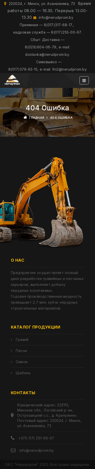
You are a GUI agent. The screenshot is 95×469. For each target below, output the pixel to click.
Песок (21, 351)
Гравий (22, 339)
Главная (36, 117)
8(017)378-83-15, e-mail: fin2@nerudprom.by (47, 69)
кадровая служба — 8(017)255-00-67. (47, 32)
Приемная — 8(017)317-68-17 (46, 25)
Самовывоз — (48, 62)
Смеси (21, 362)
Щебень (23, 373)
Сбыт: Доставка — (48, 40)
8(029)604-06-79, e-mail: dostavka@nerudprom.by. (47, 51)
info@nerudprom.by (53, 17)
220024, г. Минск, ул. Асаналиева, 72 (39, 3)
